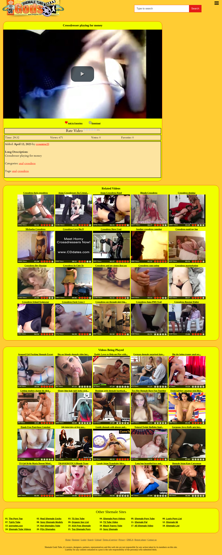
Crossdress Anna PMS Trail (149, 302)
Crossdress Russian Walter (186, 302)
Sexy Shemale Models (51, 522)
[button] (82, 74)
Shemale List (172, 525)
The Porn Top (16, 518)
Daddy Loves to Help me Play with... (111, 354)
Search (195, 8)
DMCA (130, 540)
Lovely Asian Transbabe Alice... (111, 463)
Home (68, 540)
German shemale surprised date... (148, 354)
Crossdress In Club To (73, 265)
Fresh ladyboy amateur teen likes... (187, 391)
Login (83, 540)
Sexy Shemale (110, 529)
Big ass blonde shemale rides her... (73, 354)
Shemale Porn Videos (114, 518)
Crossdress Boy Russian (36, 265)
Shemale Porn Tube (145, 518)
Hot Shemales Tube (50, 525)
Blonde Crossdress (148, 193)
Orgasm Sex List (80, 522)
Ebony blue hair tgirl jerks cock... (73, 391)
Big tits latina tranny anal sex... (186, 354)
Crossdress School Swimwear (35, 302)
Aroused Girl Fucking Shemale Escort (35, 354)
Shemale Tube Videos (20, 529)
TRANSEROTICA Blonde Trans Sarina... (73, 463)
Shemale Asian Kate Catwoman (186, 463)
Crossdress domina (186, 193)
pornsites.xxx (16, 525)
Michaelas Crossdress (35, 229)
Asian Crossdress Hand (111, 193)
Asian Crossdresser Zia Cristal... (73, 193)
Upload (98, 540)
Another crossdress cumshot (149, 229)
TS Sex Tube (78, 518)
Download (94, 123)
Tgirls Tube (14, 522)
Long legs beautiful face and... (149, 463)
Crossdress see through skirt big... (111, 302)
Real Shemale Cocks (50, 518)
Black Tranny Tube (112, 525)
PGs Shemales (47, 529)
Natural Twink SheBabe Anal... (149, 427)
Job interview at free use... (73, 427)
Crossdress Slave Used (111, 229)
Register (75, 540)
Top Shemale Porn (81, 529)
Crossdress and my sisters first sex (111, 265)
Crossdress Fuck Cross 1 (73, 302)
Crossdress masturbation (186, 265)
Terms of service (110, 540)
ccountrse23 (42, 144)
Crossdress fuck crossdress (35, 193)
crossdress (30, 163)
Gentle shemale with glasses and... (111, 427)
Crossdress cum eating (148, 265)
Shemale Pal (141, 522)
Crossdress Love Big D (73, 229)
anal (21, 163)
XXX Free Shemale (81, 525)
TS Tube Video (110, 522)
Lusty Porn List (174, 518)
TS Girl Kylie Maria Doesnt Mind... (35, 463)
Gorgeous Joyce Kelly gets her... (186, 427)
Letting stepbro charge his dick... (35, 391)
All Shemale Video (144, 525)
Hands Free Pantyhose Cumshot (35, 427)
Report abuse (140, 540)
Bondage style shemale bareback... (111, 391)
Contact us (152, 540)
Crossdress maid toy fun (186, 229)
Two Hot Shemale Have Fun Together (149, 391)
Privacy (122, 540)
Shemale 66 (172, 522)
